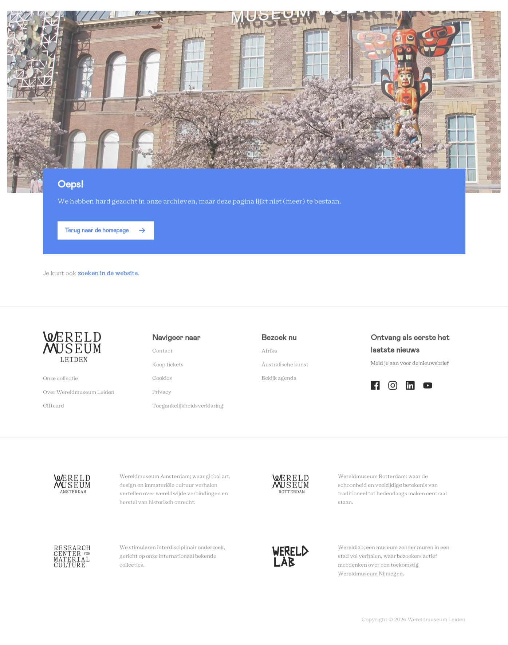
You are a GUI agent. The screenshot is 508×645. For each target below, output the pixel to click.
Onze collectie (60, 380)
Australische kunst (284, 366)
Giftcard (53, 407)
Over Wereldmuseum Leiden (78, 393)
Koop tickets (168, 366)
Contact (162, 352)
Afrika (269, 352)
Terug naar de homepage (97, 232)
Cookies (162, 379)
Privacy (162, 393)
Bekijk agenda (278, 379)
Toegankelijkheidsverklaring (188, 407)
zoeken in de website (108, 275)
